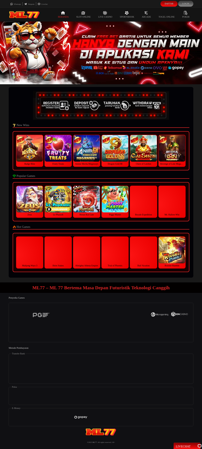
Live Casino (105, 14)
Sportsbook (127, 14)
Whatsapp (15, 4)
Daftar (169, 4)
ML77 (94, 442)
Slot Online (83, 14)
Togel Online (167, 14)
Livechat (43, 4)
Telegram (29, 4)
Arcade (146, 14)
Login (185, 4)
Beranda (63, 14)
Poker (186, 14)
